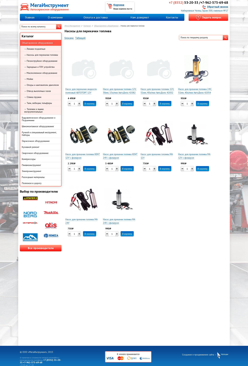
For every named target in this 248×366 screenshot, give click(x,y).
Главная (29, 17)
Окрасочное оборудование (36, 141)
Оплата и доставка (95, 17)
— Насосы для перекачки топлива (41, 54)
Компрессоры (28, 159)
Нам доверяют (139, 17)
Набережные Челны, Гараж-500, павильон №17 (204, 10)
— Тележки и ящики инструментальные (34, 110)
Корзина (118, 5)
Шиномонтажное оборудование (38, 126)
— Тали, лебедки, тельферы (38, 103)
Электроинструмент (31, 171)
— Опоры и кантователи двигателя (41, 85)
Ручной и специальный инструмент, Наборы (39, 133)
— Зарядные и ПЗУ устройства (39, 66)
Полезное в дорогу (31, 183)
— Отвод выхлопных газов (37, 91)
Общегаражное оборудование (106, 26)
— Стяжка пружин (32, 97)
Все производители (41, 248)
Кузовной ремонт (30, 147)
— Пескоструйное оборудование (40, 60)
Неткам (224, 354)
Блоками (69, 38)
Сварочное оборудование (35, 153)
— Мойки (28, 78)
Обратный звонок (217, 6)
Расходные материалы (33, 177)
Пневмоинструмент (31, 165)
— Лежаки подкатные (34, 48)
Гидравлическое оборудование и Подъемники (38, 119)
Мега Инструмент (72, 26)
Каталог (87, 26)
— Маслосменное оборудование (40, 72)
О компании (55, 17)
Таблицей (80, 38)
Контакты (172, 17)
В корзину (90, 103)
